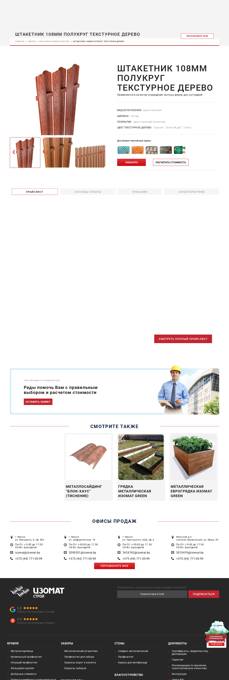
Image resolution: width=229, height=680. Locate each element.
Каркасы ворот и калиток (80, 662)
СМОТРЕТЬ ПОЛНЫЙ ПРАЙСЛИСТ (182, 339)
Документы (177, 644)
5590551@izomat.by (82, 553)
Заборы (67, 644)
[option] (57, 99)
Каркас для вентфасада (132, 662)
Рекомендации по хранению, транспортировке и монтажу (189, 667)
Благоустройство (128, 675)
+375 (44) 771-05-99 (28, 559)
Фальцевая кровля (22, 668)
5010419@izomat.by (190, 553)
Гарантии (177, 660)
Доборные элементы (23, 674)
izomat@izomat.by (27, 553)
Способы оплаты (86, 191)
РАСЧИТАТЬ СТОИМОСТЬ (171, 162)
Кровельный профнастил (26, 657)
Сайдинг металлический (133, 651)
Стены (119, 644)
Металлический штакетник (81, 651)
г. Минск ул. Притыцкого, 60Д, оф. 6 (138, 538)
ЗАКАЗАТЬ (131, 162)
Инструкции (179, 674)
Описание (139, 191)
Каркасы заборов (75, 668)
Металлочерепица (22, 651)
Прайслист (34, 191)
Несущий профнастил (24, 662)
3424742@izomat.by (136, 553)
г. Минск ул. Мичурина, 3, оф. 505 (29, 538)
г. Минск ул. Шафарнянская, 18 (82, 538)
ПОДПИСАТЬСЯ (203, 594)
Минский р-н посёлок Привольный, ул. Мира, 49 (197, 538)
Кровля (13, 644)
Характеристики (190, 191)
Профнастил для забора (79, 657)
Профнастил (125, 657)
